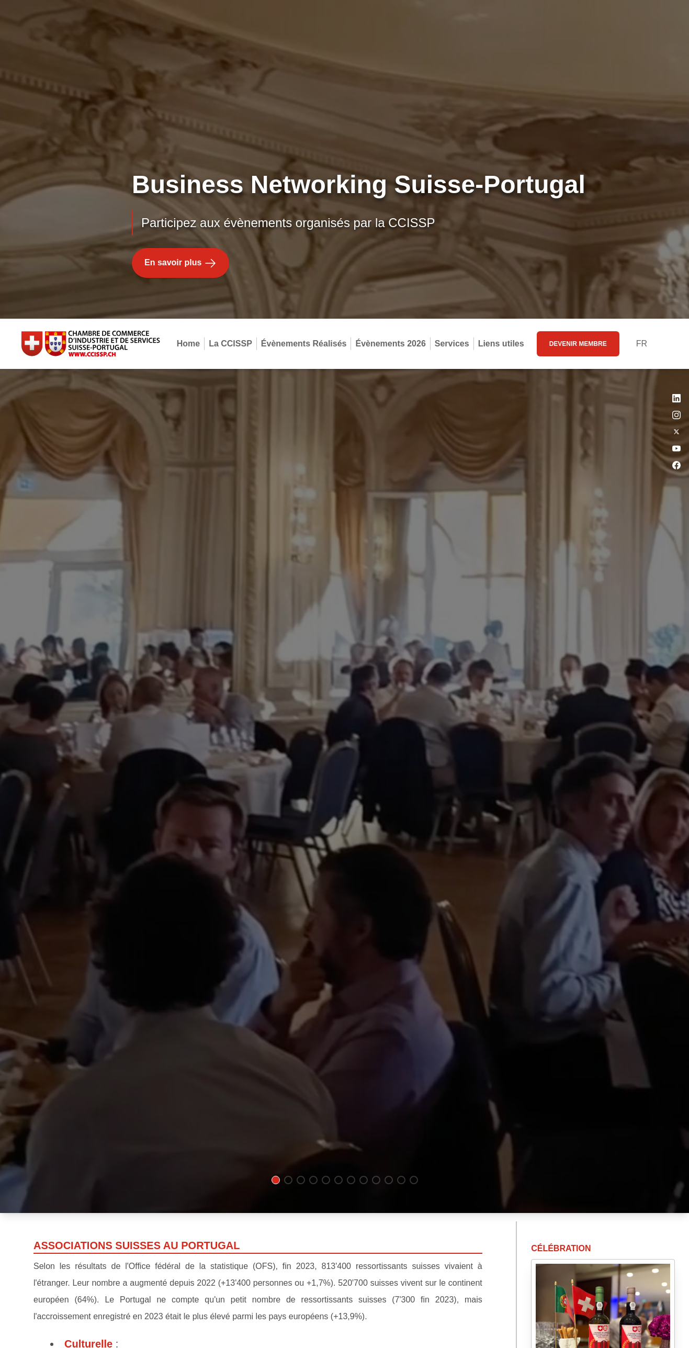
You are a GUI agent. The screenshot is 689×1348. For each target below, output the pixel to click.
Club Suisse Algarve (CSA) (137, 1154)
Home (188, 24)
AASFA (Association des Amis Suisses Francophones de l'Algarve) (228, 1183)
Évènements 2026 (390, 24)
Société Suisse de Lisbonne (139, 1124)
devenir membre (578, 25)
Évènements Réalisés (304, 24)
